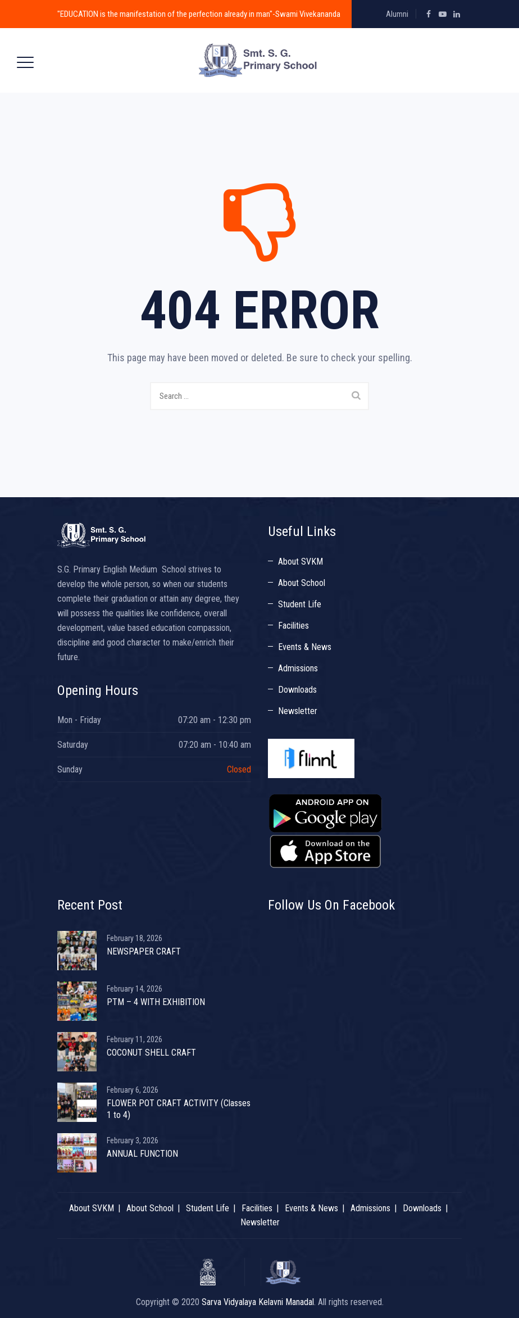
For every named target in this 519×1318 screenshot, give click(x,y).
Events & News (304, 647)
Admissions (298, 668)
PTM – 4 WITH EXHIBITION (156, 1002)
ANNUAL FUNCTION (142, 1153)
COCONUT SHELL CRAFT (151, 1052)
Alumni (397, 14)
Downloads (297, 689)
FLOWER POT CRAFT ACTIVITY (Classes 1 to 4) (179, 1109)
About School (301, 583)
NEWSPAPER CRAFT (144, 951)
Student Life (299, 604)
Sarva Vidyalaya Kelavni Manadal (258, 1302)
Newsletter (297, 711)
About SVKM (300, 561)
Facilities (293, 625)
